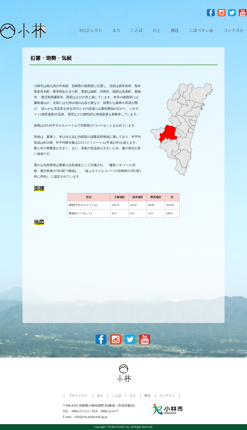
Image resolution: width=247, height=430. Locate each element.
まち (116, 31)
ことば (136, 31)
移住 (175, 31)
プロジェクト (90, 31)
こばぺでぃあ (201, 31)
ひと (157, 31)
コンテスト (233, 31)
